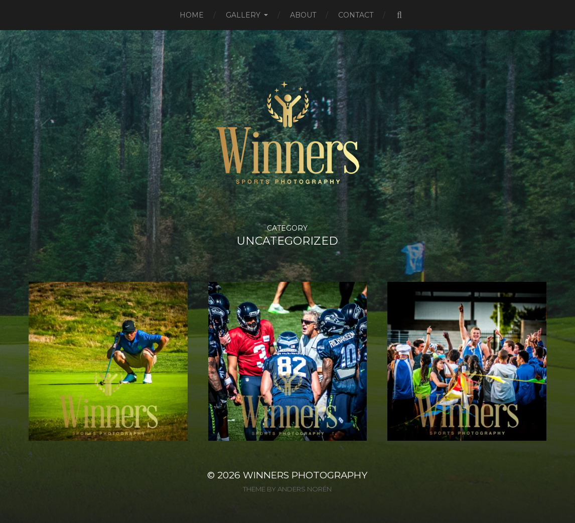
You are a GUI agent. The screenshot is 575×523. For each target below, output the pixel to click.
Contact (355, 15)
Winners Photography (305, 475)
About (303, 15)
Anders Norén (304, 489)
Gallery (243, 15)
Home (192, 15)
